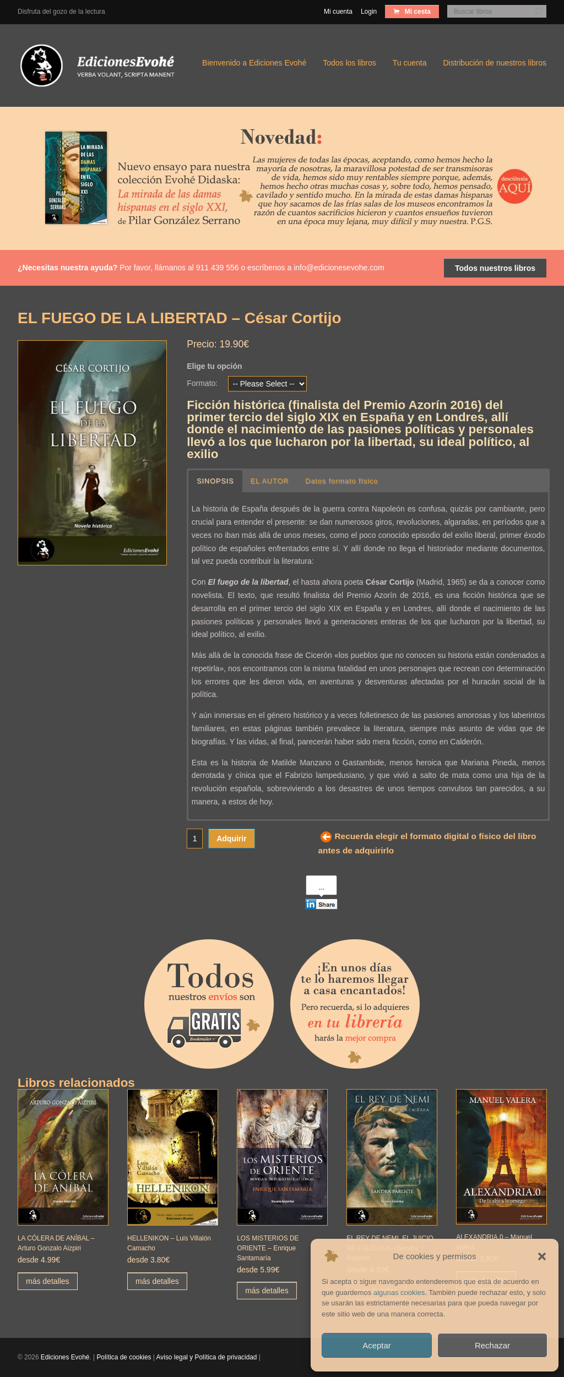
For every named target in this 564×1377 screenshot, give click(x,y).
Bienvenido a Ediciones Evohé (254, 62)
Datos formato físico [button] (341, 481)
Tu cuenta (410, 62)
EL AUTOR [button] (270, 481)
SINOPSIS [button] (215, 481)
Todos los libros (349, 62)
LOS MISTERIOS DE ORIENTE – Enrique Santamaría (268, 1248)
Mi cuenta (338, 11)
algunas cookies (399, 1292)
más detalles (47, 1281)
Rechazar (492, 1345)
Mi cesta (417, 11)
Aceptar (376, 1345)
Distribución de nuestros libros (494, 62)
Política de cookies (123, 1357)
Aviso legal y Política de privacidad (206, 1357)
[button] (541, 1256)
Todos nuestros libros (495, 268)
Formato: (202, 383)
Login (369, 11)
